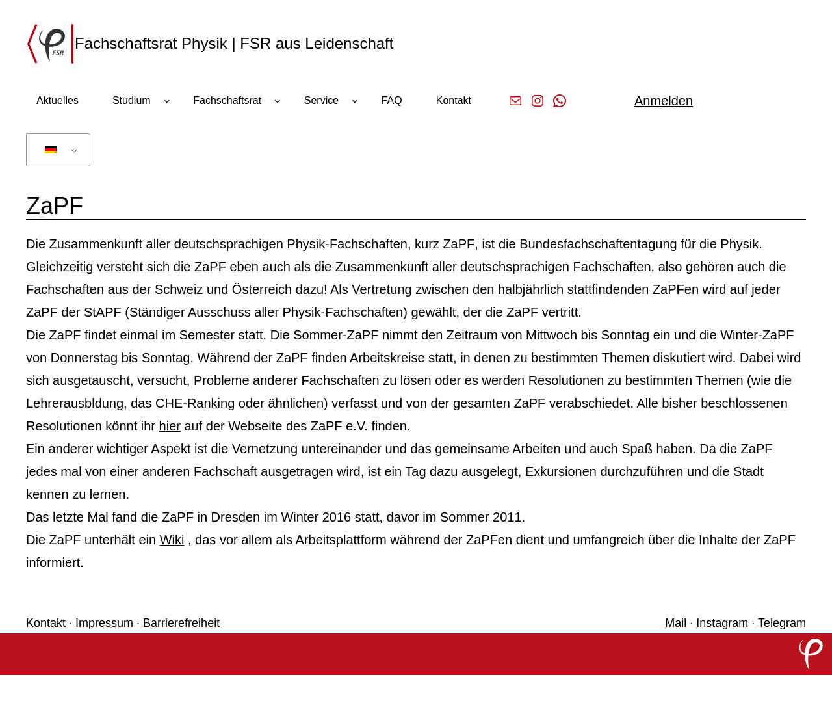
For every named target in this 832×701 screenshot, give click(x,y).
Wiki (172, 540)
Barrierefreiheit (181, 622)
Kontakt (46, 622)
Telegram (782, 622)
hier (170, 426)
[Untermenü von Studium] (167, 101)
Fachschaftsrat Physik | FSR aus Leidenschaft (234, 43)
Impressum (104, 622)
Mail (675, 622)
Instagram (722, 622)
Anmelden (663, 101)
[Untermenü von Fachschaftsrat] (277, 101)
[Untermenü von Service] (355, 101)
